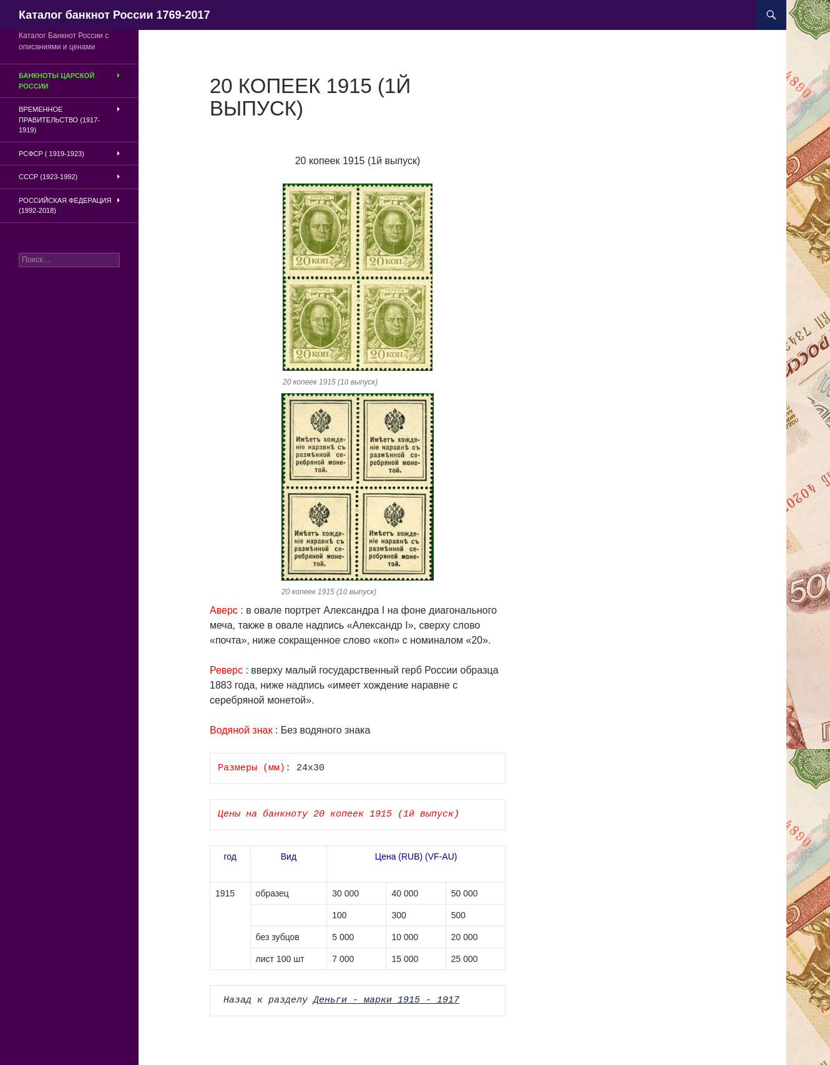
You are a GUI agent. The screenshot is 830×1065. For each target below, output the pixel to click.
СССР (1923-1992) (48, 176)
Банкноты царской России (56, 81)
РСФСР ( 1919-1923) (51, 153)
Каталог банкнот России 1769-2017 (114, 15)
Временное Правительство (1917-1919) (59, 120)
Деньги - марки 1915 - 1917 (386, 1000)
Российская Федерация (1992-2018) (65, 206)
